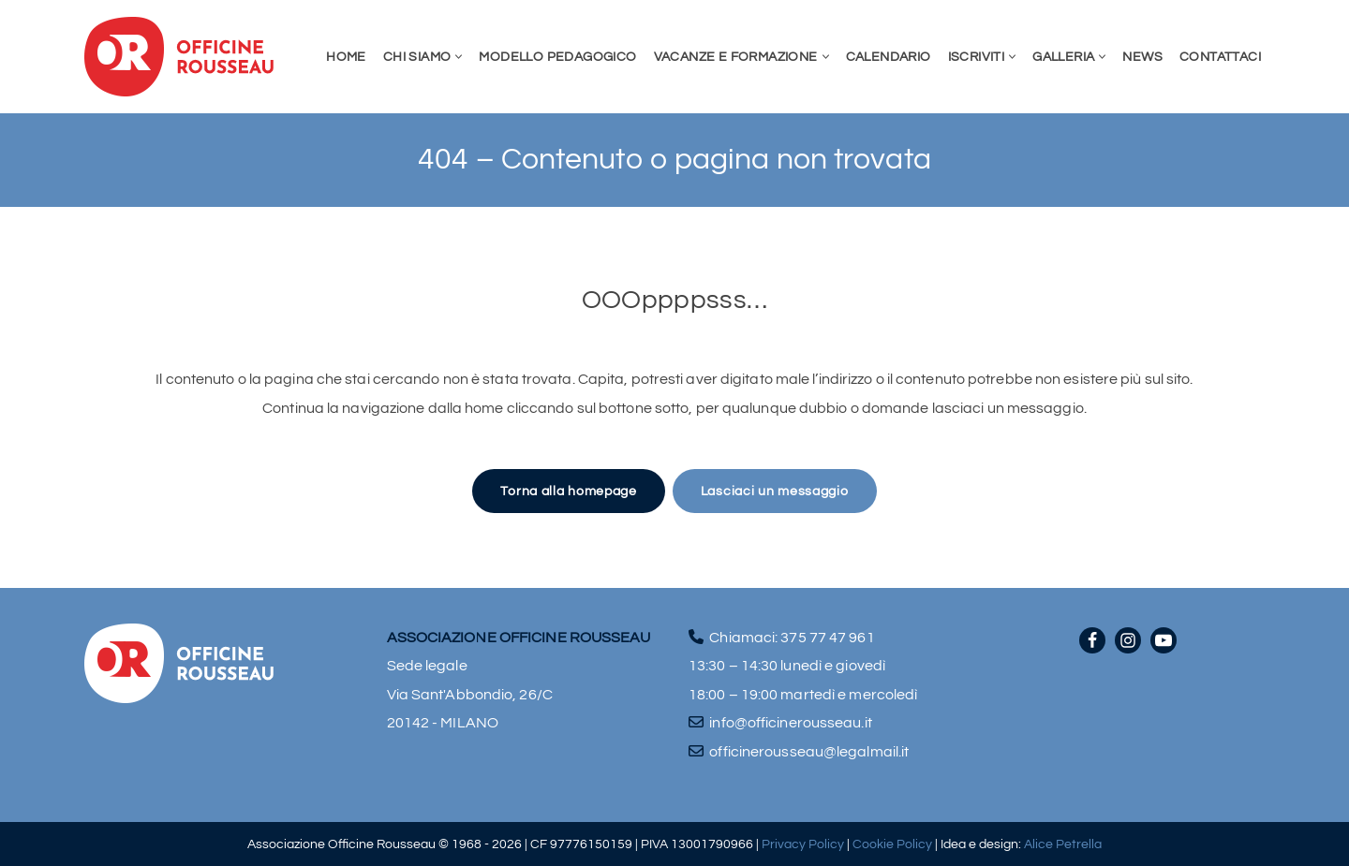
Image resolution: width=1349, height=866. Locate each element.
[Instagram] (1128, 640)
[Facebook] (1092, 640)
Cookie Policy (892, 844)
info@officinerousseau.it (790, 722)
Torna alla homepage (568, 491)
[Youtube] (1163, 640)
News (1142, 57)
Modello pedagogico (557, 57)
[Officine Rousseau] (179, 56)
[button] (458, 56)
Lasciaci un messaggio (775, 491)
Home (346, 57)
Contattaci (1220, 57)
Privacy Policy (803, 844)
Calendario (888, 57)
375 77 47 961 (827, 637)
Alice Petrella (1063, 844)
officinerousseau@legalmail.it (809, 751)
